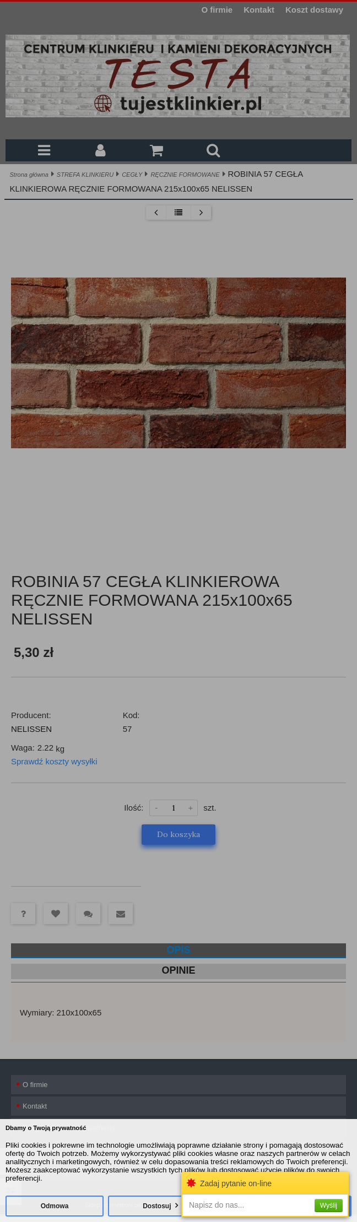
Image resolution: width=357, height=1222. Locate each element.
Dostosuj (157, 1206)
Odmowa (55, 1206)
